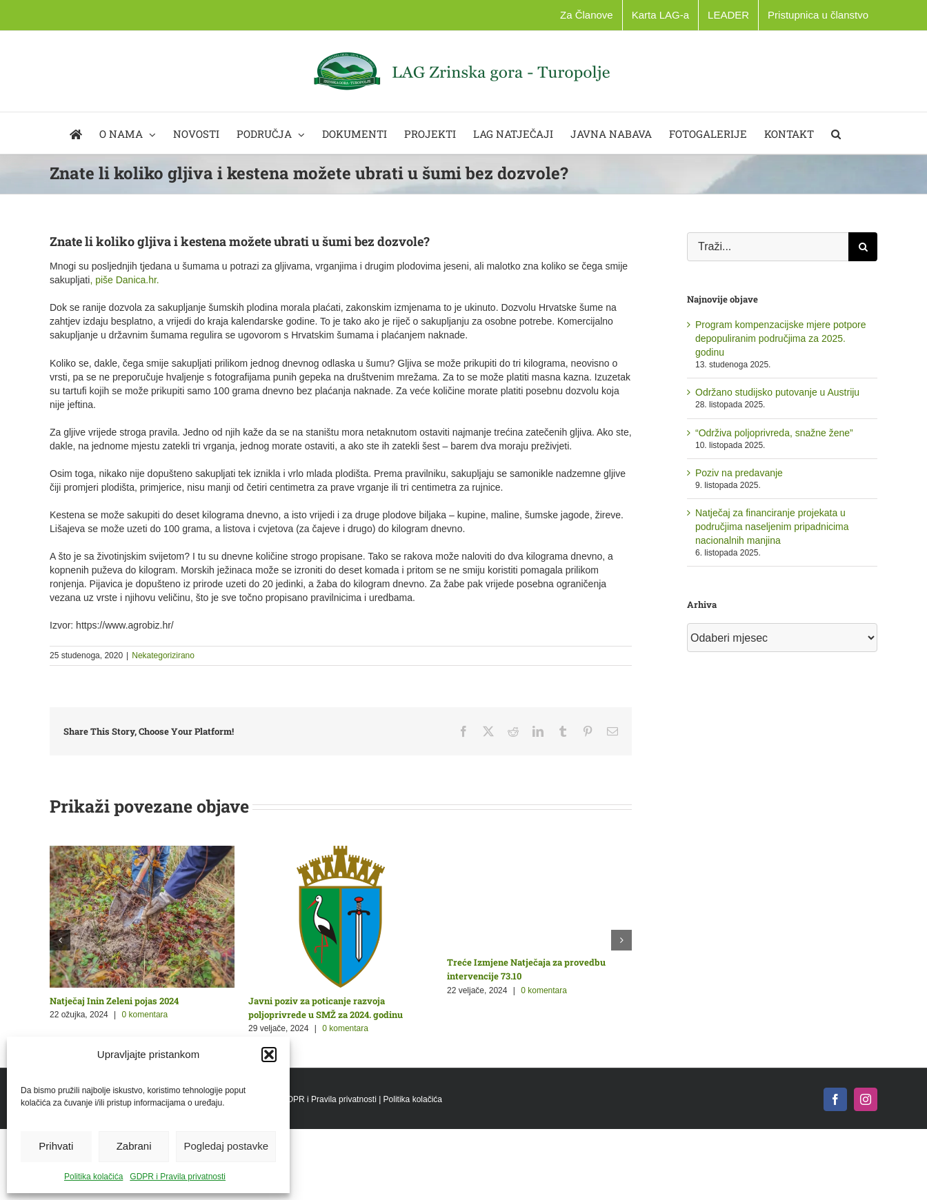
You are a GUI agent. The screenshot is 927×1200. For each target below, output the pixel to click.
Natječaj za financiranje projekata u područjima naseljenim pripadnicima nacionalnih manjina (772, 526)
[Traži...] (767, 246)
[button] (269, 1054)
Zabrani (134, 1146)
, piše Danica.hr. (125, 279)
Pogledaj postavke (225, 1146)
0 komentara (145, 1014)
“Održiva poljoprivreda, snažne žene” (774, 432)
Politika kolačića (93, 1176)
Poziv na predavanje (739, 472)
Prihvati (56, 1146)
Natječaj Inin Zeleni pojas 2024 (114, 1001)
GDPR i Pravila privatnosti (178, 1176)
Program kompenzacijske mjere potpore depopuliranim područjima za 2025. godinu (780, 338)
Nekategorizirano (163, 655)
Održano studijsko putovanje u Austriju (777, 392)
